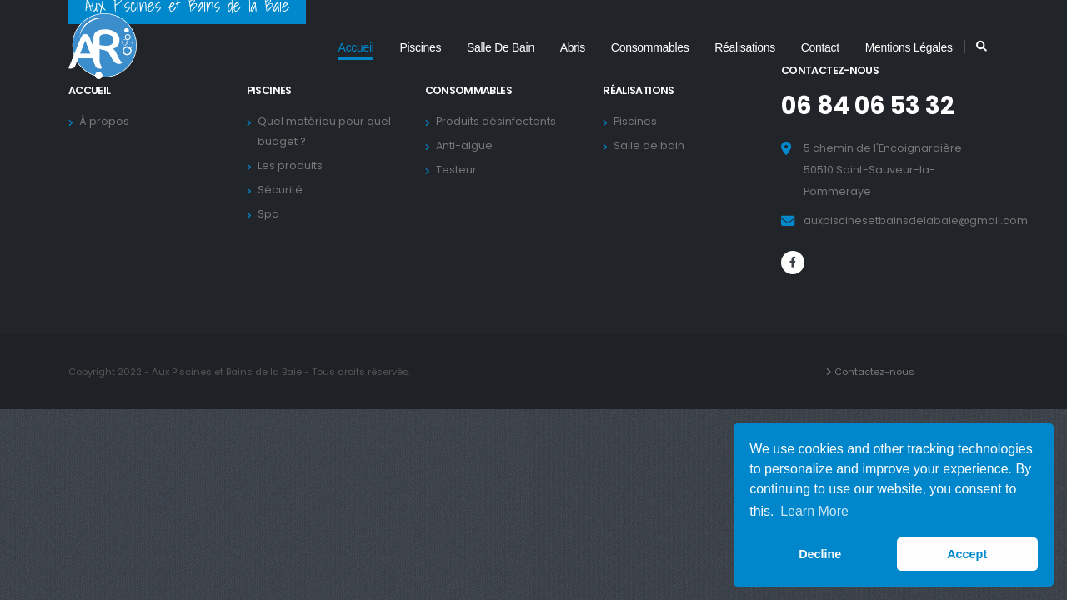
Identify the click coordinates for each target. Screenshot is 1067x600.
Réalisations (744, 47)
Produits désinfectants (498, 121)
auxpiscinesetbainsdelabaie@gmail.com (916, 220)
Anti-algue (467, 145)
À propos (106, 121)
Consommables (650, 47)
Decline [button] (820, 554)
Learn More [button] (814, 511)
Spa (271, 214)
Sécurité (283, 189)
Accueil (356, 47)
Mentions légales (909, 47)
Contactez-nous (876, 371)
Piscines (420, 47)
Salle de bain (500, 47)
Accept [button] (967, 554)
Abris (572, 47)
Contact (820, 47)
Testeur (459, 169)
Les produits (293, 165)
